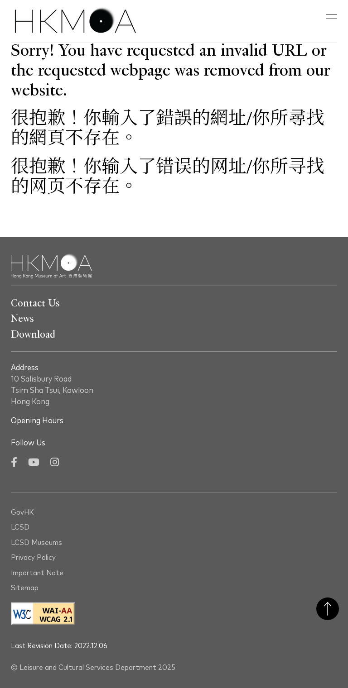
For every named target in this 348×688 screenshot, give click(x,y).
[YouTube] (33, 463)
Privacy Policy (33, 558)
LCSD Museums (36, 543)
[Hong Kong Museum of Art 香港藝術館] (75, 21)
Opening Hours (37, 421)
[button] (331, 17)
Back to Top (328, 609)
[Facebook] (14, 463)
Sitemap (25, 588)
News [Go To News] (22, 318)
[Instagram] (54, 463)
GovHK (22, 512)
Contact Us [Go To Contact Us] (35, 303)
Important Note (37, 573)
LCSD (20, 527)
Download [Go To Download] (33, 334)
